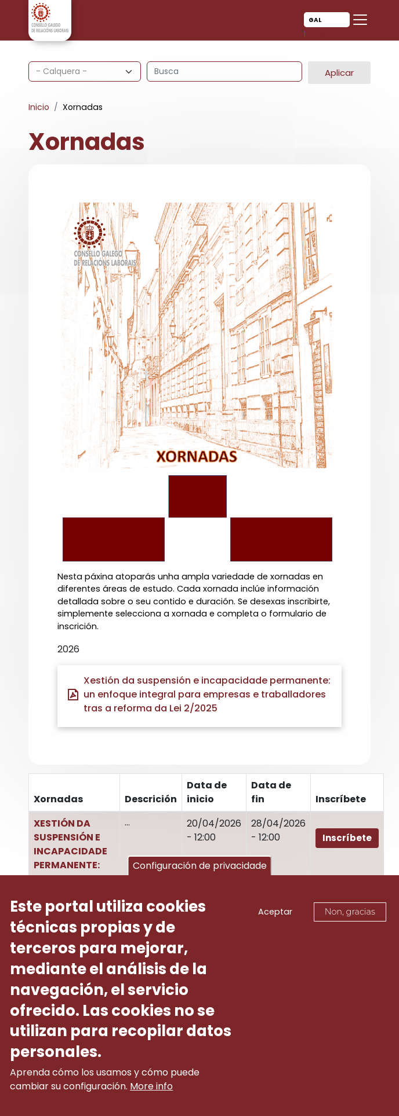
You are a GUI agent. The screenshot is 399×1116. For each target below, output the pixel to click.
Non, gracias (350, 914)
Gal (315, 20)
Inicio (38, 107)
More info (151, 1088)
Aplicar (339, 73)
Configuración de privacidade (200, 868)
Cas (317, 33)
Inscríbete (347, 838)
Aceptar (275, 914)
